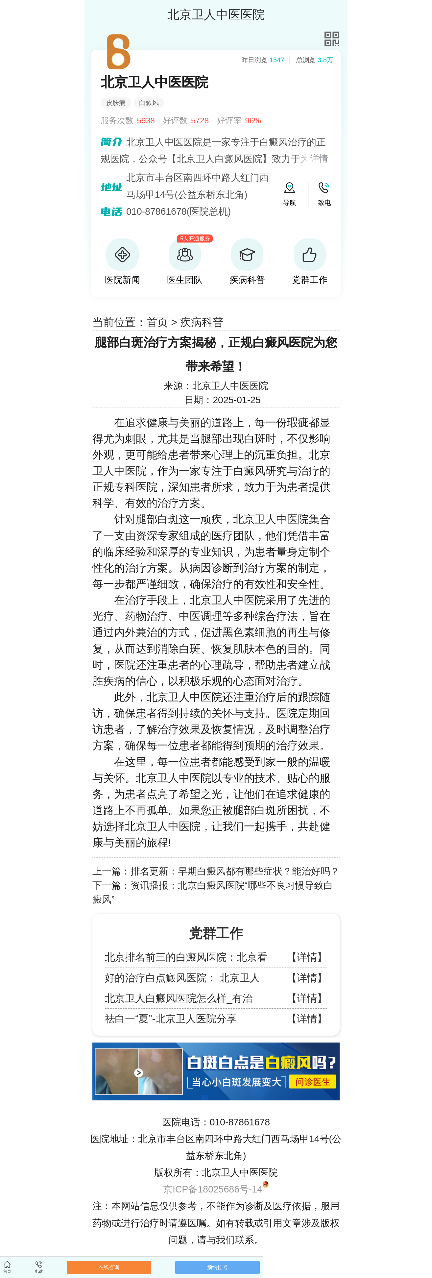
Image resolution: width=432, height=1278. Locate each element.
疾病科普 (202, 322)
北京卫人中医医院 (230, 386)
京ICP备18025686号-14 (212, 1189)
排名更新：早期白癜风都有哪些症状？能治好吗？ (235, 871)
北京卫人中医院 (184, 697)
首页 (157, 322)
